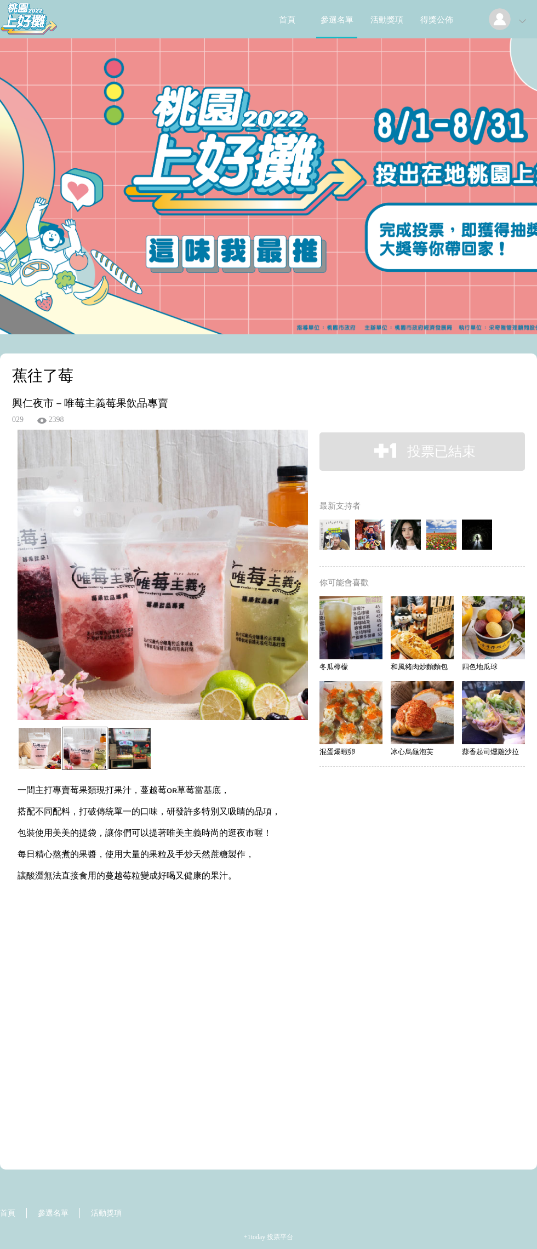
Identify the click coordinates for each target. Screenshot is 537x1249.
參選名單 (337, 19)
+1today (254, 1237)
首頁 (287, 19)
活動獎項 (386, 19)
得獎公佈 (436, 19)
